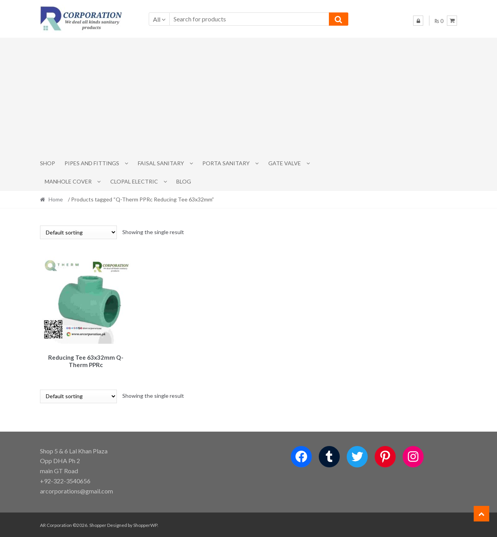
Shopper (97, 524)
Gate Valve (284, 163)
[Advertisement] (248, 96)
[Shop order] (78, 232)
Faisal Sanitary (161, 163)
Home (56, 199)
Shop (47, 163)
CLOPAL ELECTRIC (134, 181)
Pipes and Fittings (91, 163)
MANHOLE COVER (68, 181)
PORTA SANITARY (226, 163)
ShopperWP (145, 524)
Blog (183, 181)
